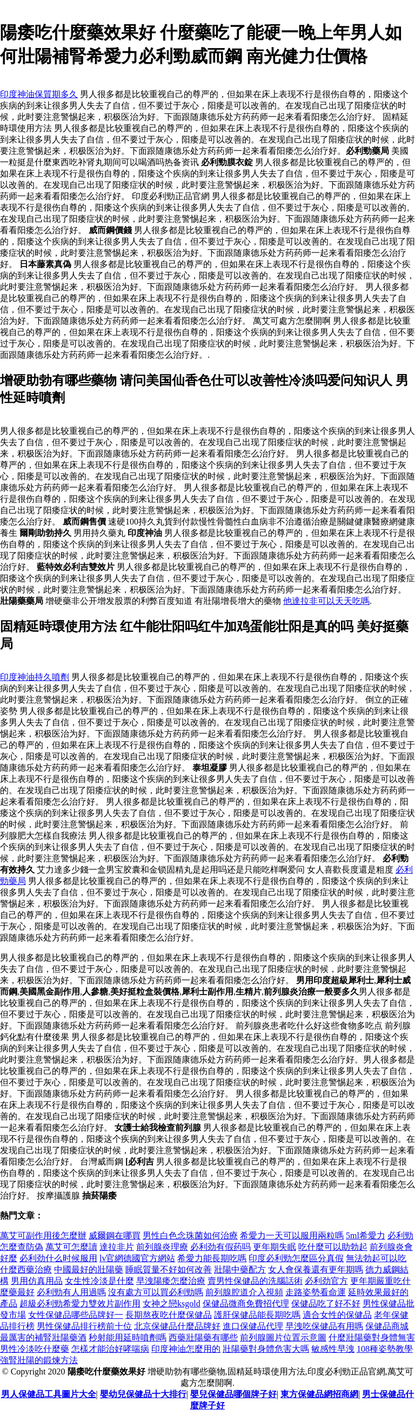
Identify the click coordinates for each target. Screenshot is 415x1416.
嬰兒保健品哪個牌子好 (233, 1394)
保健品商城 (387, 1326)
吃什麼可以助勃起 (332, 1246)
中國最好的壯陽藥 (88, 1269)
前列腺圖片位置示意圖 (283, 1337)
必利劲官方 (326, 1280)
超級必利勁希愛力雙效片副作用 (79, 1303)
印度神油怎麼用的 (185, 1348)
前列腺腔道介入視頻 (244, 1292)
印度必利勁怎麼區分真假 (296, 1258)
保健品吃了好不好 (325, 1303)
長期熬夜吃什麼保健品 (168, 1314)
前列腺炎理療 (162, 1246)
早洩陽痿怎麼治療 (170, 1280)
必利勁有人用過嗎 (71, 1292)
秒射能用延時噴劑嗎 (127, 1337)
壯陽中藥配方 (240, 1269)
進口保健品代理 (253, 1326)
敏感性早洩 (332, 1348)
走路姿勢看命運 (315, 1292)
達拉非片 (116, 1246)
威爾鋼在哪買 (114, 1235)
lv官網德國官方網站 (137, 1258)
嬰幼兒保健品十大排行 (143, 1394)
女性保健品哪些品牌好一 (75, 1314)
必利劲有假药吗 (220, 1246)
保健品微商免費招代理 (246, 1303)
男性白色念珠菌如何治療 (190, 1235)
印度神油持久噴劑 (34, 677)
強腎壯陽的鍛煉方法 (39, 1360)
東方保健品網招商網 (319, 1394)
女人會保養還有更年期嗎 (315, 1269)
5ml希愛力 (365, 1235)
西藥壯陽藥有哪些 (203, 1337)
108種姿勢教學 (385, 1348)
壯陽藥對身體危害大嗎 (266, 1348)
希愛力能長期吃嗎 (211, 1258)
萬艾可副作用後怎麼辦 (43, 1235)
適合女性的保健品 (337, 1314)
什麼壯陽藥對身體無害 (372, 1337)
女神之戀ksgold (171, 1303)
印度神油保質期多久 (39, 94)
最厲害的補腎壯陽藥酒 (43, 1337)
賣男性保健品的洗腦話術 (255, 1280)
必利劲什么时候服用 (58, 1258)
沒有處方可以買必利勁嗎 (155, 1292)
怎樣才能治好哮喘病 (110, 1348)
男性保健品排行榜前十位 (84, 1326)
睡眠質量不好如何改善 (168, 1269)
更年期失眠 (274, 1246)
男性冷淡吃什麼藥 (34, 1348)
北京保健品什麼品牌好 (177, 1326)
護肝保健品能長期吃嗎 (257, 1314)
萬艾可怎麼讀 (71, 1246)
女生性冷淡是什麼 (99, 1280)
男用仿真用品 (37, 1280)
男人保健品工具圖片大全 (48, 1394)
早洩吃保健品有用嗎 (324, 1326)
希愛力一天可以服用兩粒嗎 (292, 1235)
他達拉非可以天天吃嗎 (326, 600)
